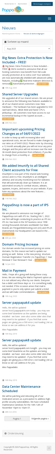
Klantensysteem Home (11, 33)
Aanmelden (22, 4)
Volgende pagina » (40, 418)
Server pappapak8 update (21, 340)
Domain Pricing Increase (20, 244)
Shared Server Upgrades (20, 94)
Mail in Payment (14, 270)
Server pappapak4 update (21, 303)
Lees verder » (43, 84)
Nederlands (10, 4)
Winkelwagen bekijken (42, 4)
